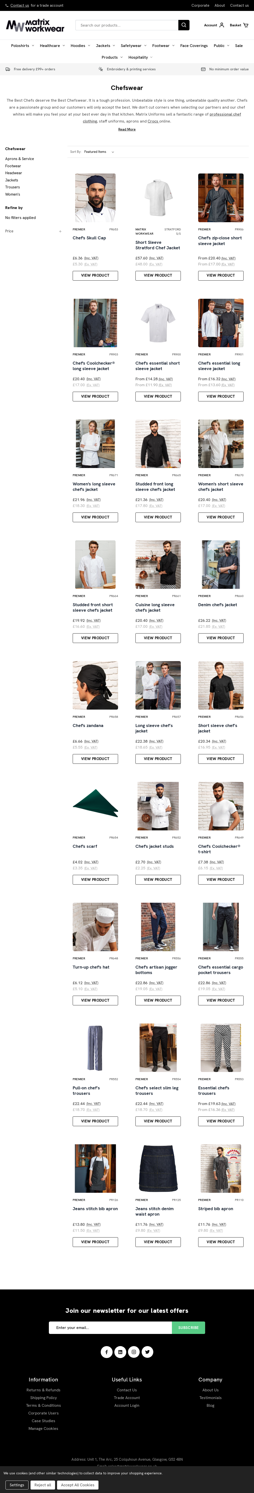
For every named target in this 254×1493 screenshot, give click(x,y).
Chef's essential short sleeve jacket (157, 366)
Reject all (42, 1485)
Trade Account (127, 1401)
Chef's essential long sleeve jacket (219, 366)
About (220, 5)
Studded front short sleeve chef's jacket (93, 609)
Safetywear (133, 45)
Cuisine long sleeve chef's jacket (155, 609)
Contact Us (127, 1394)
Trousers (12, 187)
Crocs (153, 121)
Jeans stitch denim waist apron (154, 1215)
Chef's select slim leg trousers (156, 1094)
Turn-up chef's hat (91, 970)
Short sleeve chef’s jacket (217, 730)
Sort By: (75, 152)
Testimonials (210, 1401)
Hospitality (140, 57)
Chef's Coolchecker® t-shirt (219, 851)
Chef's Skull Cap (89, 238)
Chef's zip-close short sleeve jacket (220, 241)
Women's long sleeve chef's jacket (94, 488)
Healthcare (52, 45)
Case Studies (43, 1424)
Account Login (126, 1409)
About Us (210, 1394)
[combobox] (126, 25)
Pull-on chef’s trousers (86, 1094)
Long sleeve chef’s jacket (154, 730)
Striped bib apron (215, 1212)
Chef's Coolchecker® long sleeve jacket (94, 366)
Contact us (19, 5)
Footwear (163, 45)
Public (221, 45)
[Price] (33, 231)
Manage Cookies (43, 1432)
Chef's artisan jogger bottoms (156, 972)
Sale (239, 45)
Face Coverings (194, 45)
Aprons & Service (19, 158)
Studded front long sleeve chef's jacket (155, 488)
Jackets (105, 45)
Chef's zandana (88, 727)
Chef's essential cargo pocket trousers (220, 972)
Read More (127, 129)
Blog (210, 1409)
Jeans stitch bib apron (95, 1212)
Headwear (13, 173)
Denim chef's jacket (217, 606)
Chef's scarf (85, 849)
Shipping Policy (43, 1401)
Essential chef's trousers (213, 1094)
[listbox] (100, 152)
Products (112, 57)
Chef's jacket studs (154, 849)
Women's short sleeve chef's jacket (220, 488)
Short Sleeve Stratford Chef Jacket (157, 245)
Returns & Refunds (44, 1394)
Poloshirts (22, 45)
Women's (12, 194)
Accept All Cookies (78, 1485)
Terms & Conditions (43, 1409)
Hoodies (80, 45)
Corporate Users (43, 1417)
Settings (17, 1485)
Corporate (200, 5)
